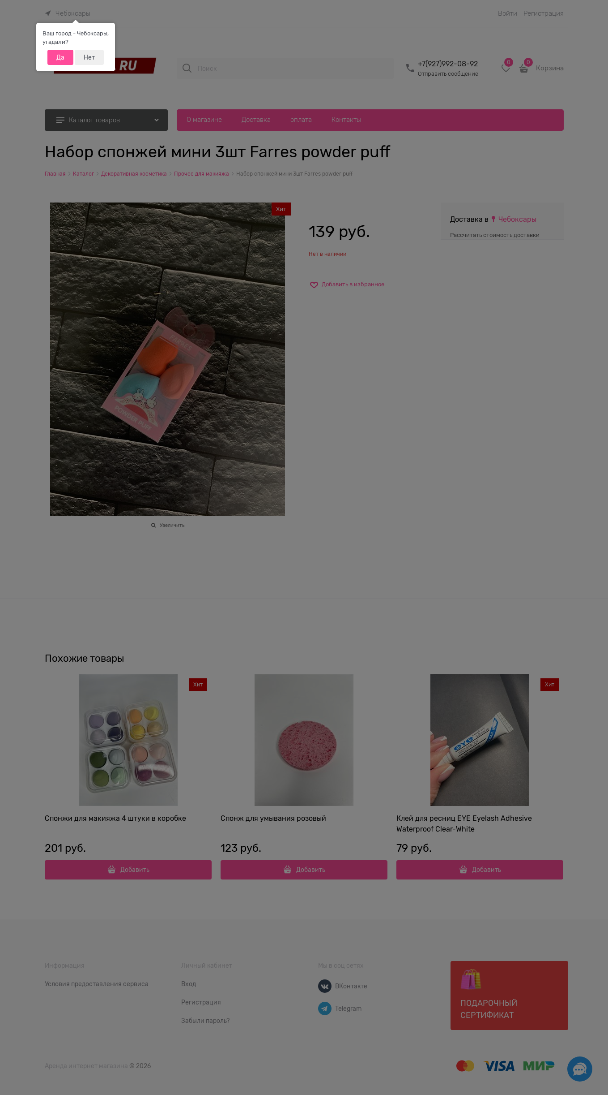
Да (60, 57)
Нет (89, 57)
